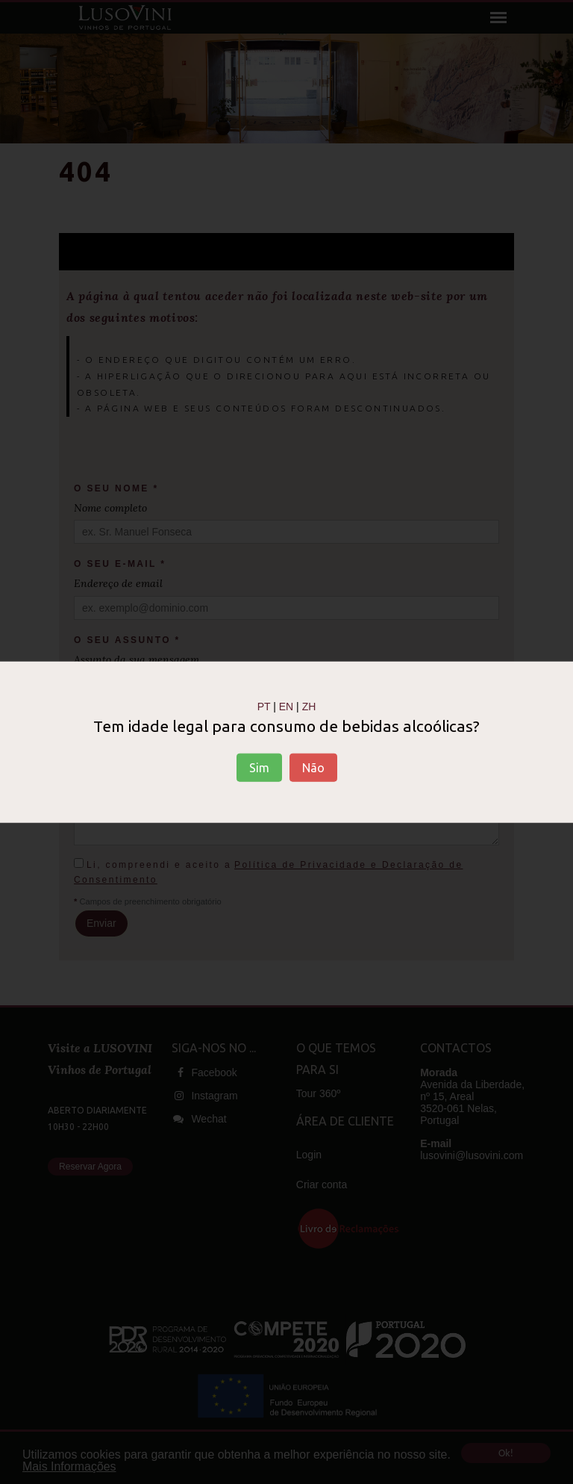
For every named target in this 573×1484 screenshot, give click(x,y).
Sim (259, 767)
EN (286, 706)
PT (264, 706)
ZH (309, 706)
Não (313, 767)
